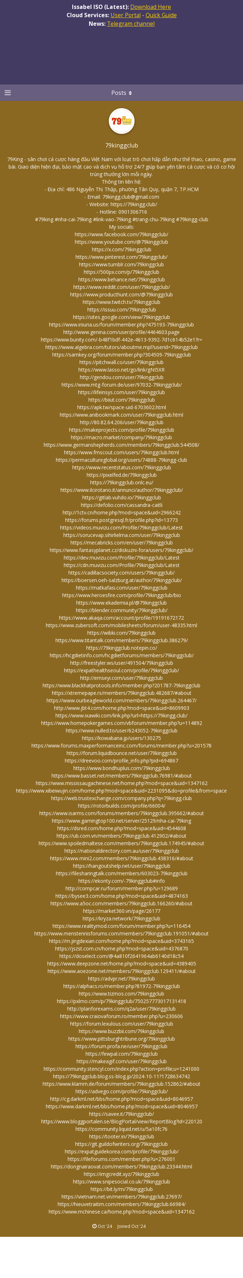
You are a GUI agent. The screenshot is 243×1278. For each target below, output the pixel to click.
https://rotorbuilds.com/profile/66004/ (121, 805)
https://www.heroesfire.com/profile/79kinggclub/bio (121, 595)
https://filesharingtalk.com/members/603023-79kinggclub (122, 873)
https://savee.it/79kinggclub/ (121, 1113)
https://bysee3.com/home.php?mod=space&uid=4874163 (121, 895)
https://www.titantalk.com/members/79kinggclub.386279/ (121, 640)
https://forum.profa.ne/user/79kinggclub (121, 1046)
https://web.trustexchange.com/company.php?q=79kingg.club (121, 798)
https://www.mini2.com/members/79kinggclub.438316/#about (121, 858)
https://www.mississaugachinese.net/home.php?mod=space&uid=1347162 (122, 783)
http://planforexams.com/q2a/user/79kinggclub (121, 1008)
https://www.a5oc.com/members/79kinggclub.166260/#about (121, 903)
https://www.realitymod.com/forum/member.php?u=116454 (121, 926)
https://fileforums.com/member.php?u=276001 (121, 1159)
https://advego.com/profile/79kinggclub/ (122, 1091)
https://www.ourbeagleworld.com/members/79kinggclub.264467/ (121, 700)
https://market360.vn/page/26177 (121, 910)
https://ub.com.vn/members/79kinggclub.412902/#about (121, 835)
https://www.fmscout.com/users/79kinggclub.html (121, 452)
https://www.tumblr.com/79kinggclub (121, 264)
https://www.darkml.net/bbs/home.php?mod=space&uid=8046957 (122, 1106)
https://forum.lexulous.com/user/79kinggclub (121, 1023)
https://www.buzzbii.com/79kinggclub (121, 1031)
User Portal (126, 15)
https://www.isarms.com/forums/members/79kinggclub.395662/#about (121, 813)
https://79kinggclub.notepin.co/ (121, 647)
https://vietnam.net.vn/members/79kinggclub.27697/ (122, 1196)
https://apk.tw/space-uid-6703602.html (121, 407)
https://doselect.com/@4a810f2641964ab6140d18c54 (121, 956)
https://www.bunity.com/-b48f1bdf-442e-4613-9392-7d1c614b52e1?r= (121, 339)
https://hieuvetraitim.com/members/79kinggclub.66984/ (122, 1204)
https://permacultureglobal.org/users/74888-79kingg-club (121, 459)
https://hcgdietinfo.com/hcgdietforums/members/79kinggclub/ (122, 655)
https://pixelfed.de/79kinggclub (122, 474)
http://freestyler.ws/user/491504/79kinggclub (121, 662)
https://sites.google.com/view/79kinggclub (121, 317)
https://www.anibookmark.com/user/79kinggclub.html (121, 414)
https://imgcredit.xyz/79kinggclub (121, 1174)
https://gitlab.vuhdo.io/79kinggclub (121, 497)
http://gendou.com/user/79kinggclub (122, 377)
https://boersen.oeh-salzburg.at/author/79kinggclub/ (122, 580)
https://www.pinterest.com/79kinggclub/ (121, 256)
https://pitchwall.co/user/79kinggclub (121, 362)
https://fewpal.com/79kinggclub (122, 1053)
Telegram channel (131, 24)
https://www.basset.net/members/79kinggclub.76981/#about (122, 775)
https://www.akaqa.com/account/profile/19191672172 (121, 617)
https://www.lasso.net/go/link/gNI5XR (121, 369)
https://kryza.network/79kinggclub (121, 918)
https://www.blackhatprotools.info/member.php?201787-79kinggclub (121, 685)
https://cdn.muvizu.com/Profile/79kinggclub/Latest (122, 565)
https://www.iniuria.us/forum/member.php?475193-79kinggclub (121, 324)
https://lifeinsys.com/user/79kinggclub (121, 392)
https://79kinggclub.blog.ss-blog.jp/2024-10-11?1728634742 (121, 1076)
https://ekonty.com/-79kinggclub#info (121, 880)
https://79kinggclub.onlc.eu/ (121, 482)
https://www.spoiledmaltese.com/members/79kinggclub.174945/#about (121, 843)
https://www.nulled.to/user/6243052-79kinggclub (122, 730)
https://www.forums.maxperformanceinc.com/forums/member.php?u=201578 (121, 745)
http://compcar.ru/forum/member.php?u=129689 (121, 888)
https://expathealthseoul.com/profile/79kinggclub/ (121, 670)
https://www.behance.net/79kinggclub (121, 279)
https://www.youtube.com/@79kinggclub (121, 241)
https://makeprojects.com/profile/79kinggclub (121, 429)
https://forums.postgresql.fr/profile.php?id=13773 (121, 520)
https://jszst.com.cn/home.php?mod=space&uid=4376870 (121, 948)
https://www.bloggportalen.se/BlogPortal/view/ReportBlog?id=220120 (121, 1121)
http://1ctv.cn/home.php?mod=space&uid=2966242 (122, 512)
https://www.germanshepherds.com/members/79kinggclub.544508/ (121, 444)
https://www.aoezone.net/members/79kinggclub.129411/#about (122, 971)
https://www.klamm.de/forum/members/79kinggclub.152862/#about (121, 1083)
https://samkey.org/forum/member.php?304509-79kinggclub (121, 354)
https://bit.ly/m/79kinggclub (122, 1189)
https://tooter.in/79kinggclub (121, 1136)
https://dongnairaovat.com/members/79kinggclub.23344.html (121, 1166)
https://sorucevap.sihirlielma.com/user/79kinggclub (121, 535)
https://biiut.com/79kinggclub (121, 399)
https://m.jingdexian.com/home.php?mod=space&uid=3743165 (121, 941)
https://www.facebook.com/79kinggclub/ (121, 234)
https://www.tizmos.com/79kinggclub (121, 993)
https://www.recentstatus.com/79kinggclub (121, 467)
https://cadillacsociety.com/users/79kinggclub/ (121, 572)
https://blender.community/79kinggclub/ (121, 610)
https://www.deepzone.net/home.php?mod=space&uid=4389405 (121, 963)
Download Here (150, 7)
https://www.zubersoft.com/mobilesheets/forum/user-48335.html (121, 625)
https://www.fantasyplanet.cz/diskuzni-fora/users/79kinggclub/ (121, 550)
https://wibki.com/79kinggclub (121, 632)
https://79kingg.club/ (134, 204)
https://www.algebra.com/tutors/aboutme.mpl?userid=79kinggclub (121, 347)
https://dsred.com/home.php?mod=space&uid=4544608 (121, 828)
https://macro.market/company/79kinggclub (121, 437)
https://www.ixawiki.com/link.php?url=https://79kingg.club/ (121, 715)
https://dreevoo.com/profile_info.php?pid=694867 (121, 760)
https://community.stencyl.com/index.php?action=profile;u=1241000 (121, 1068)
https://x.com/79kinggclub (121, 249)
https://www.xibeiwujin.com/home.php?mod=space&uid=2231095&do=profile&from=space (121, 790)
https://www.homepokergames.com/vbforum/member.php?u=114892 (121, 723)
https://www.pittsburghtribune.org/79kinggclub (121, 1038)
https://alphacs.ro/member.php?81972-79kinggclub (121, 986)
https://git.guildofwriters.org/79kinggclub (121, 1144)
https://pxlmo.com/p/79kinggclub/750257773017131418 (121, 1001)
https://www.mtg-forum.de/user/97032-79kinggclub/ (122, 384)
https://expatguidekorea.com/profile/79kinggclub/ (122, 1151)
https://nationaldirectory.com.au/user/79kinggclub (121, 850)
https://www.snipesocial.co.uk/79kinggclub (121, 1181)
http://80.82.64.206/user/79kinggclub (122, 422)
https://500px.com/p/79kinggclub (121, 271)
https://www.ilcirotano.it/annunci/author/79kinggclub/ (121, 489)
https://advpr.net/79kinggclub (121, 978)
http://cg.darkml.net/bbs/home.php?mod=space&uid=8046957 (121, 1098)
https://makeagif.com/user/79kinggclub (122, 1061)
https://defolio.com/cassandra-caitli (121, 505)
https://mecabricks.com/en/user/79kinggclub (122, 542)
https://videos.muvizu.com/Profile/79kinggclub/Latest (121, 527)
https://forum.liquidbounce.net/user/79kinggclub (122, 753)
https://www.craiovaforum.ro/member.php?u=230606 (121, 1016)
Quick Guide (161, 15)
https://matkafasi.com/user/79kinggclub (121, 587)
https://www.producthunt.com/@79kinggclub (121, 294)
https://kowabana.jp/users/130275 (121, 738)
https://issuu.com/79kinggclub (121, 309)
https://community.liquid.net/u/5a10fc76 (121, 1128)
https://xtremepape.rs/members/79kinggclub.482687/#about (121, 692)
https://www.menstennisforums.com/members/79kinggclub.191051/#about (121, 933)
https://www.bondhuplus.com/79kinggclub (121, 768)
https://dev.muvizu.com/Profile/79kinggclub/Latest (122, 557)
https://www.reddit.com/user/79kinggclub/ (121, 287)
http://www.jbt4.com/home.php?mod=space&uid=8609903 (121, 708)
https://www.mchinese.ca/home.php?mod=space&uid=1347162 (122, 1211)
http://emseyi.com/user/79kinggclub (121, 677)
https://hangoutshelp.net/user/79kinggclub (121, 865)
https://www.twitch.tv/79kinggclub (121, 302)
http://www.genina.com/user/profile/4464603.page (121, 332)
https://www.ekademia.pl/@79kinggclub (121, 602)
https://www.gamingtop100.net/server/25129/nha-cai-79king (121, 820)
